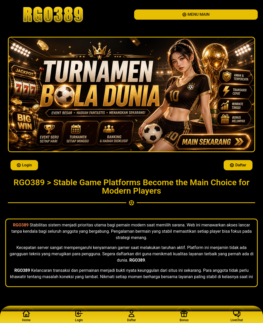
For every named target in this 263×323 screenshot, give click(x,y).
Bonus (184, 314)
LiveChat (237, 314)
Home (26, 314)
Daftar (131, 314)
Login (79, 314)
